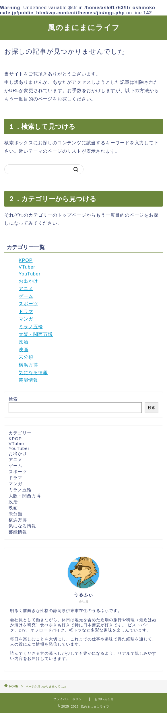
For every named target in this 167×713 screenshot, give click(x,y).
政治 (23, 341)
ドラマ (26, 311)
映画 (23, 349)
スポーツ (28, 303)
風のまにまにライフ (84, 27)
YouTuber (29, 273)
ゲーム (26, 296)
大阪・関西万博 (36, 334)
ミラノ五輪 (31, 326)
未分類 (26, 357)
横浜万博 (28, 364)
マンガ (26, 318)
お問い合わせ (104, 699)
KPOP (25, 260)
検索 (13, 399)
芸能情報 (28, 380)
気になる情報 (33, 372)
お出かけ (28, 281)
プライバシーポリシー (69, 699)
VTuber (27, 267)
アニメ (26, 288)
